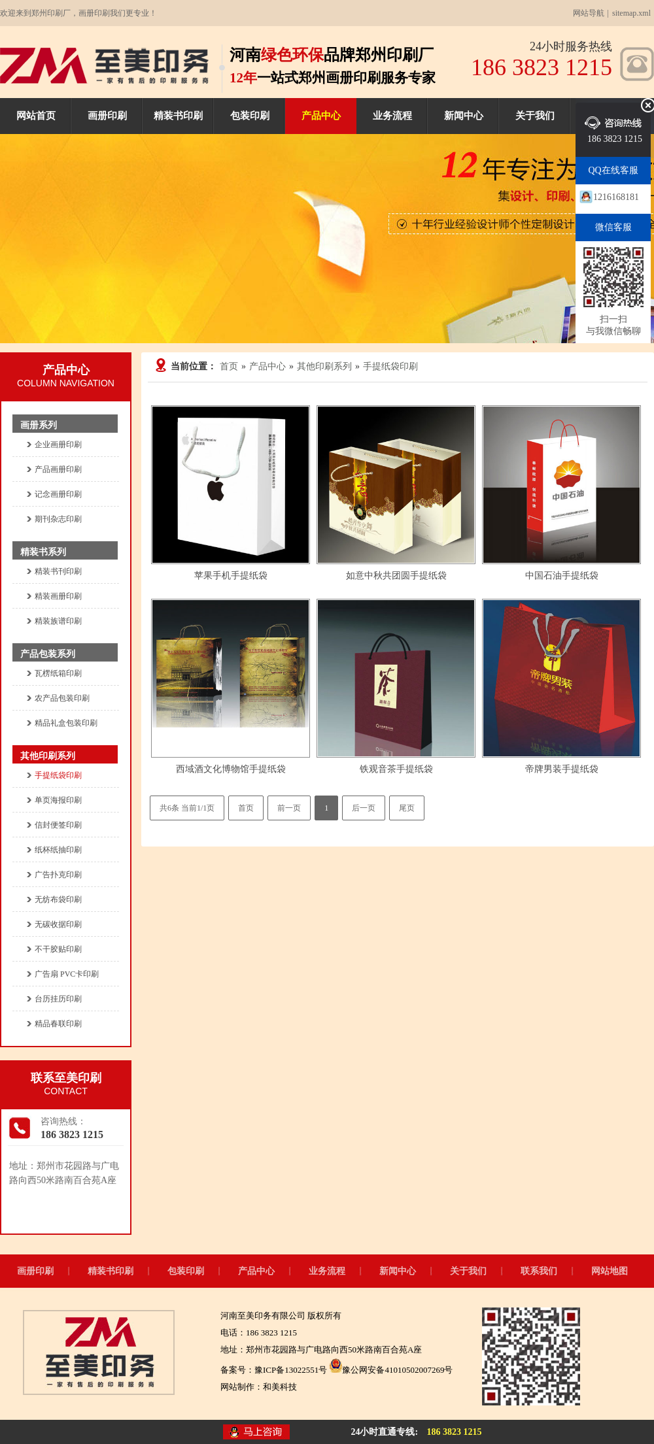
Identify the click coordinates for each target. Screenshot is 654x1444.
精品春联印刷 (58, 1023)
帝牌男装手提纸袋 (561, 769)
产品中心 (321, 115)
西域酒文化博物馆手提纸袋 (231, 769)
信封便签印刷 (58, 825)
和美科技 (280, 1387)
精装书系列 (43, 552)
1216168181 (616, 197)
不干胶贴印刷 (58, 949)
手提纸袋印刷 (390, 366)
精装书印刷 (178, 115)
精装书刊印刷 (58, 571)
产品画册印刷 (58, 469)
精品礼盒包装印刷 (66, 723)
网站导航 (588, 13)
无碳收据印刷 (58, 924)
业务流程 (392, 115)
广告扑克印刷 (58, 874)
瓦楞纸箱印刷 (58, 673)
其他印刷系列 (324, 366)
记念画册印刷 (58, 494)
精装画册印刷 (58, 596)
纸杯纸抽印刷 (58, 849)
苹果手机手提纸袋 (230, 575)
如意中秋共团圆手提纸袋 (396, 575)
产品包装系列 (47, 654)
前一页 (289, 808)
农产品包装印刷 (62, 698)
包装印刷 (249, 115)
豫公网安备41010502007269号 (391, 1370)
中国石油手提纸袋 (561, 575)
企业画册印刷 (58, 444)
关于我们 (535, 115)
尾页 (407, 808)
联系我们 (539, 1271)
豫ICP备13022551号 (290, 1370)
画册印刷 (107, 115)
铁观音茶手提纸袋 (396, 769)
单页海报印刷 (58, 800)
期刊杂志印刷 (58, 519)
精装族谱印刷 (58, 621)
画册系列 (38, 425)
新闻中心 (463, 115)
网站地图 (609, 1271)
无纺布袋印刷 (58, 899)
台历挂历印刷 (58, 998)
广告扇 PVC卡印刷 (67, 974)
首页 (229, 366)
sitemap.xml (631, 13)
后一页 (363, 808)
